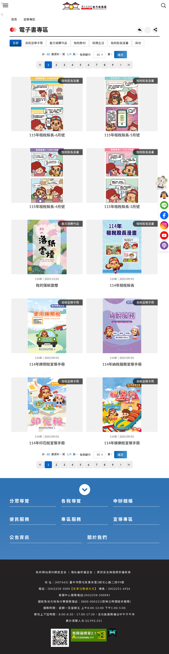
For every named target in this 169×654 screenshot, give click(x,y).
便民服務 (20, 519)
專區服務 (71, 519)
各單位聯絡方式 (84, 588)
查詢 (163, 5)
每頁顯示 (85, 54)
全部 (15, 43)
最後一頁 (128, 64)
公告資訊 (20, 537)
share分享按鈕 (155, 30)
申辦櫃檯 (123, 500)
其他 (138, 43)
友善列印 (147, 30)
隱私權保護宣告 (82, 572)
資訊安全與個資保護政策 (114, 572)
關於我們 (97, 537)
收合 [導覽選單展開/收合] (84, 489)
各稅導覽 (71, 500)
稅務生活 (98, 43)
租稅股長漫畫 (119, 43)
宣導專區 (29, 19)
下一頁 (120, 64)
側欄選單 (5, 5)
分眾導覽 (20, 500)
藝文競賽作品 (58, 43)
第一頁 (40, 64)
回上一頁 (139, 30)
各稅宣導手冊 (34, 43)
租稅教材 (80, 43)
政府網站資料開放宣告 (51, 572)
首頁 (14, 19)
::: (2, 3)
